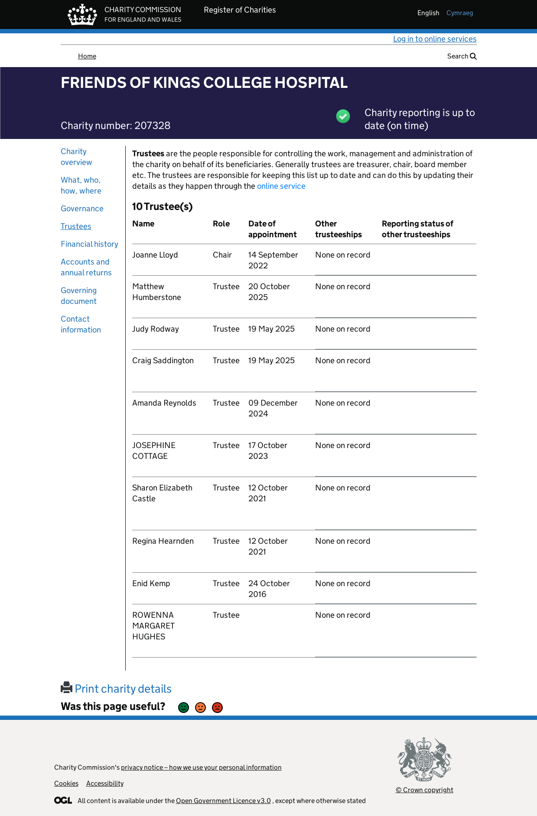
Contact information (81, 324)
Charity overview (76, 156)
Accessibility (105, 783)
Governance (82, 208)
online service (281, 186)
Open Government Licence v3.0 (223, 801)
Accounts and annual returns (86, 267)
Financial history (89, 244)
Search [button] (462, 56)
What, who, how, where (81, 185)
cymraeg (459, 13)
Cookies (66, 783)
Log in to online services (435, 39)
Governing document (79, 295)
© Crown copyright (424, 790)
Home (87, 56)
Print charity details (116, 688)
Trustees (76, 226)
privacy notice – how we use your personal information (201, 767)
